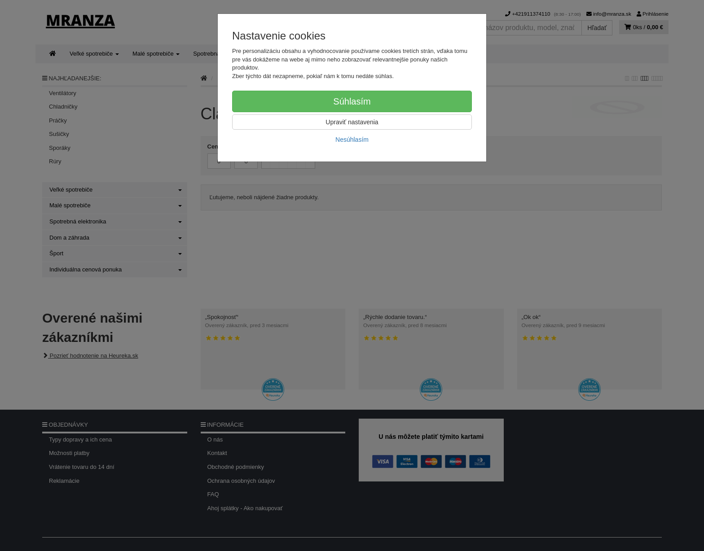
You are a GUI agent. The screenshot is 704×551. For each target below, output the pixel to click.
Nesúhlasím (352, 139)
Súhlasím (351, 101)
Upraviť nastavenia (352, 122)
